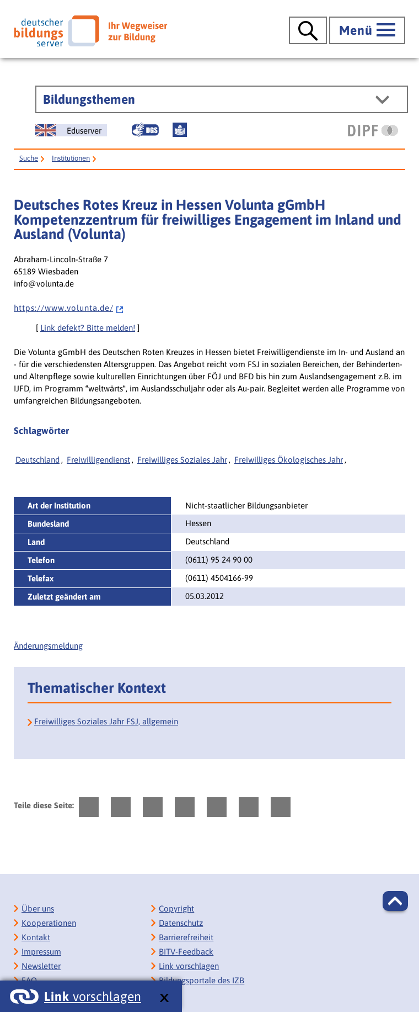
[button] (395, 901)
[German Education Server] (71, 130)
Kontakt (36, 937)
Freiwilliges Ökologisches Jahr (288, 459)
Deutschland (37, 459)
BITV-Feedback (186, 951)
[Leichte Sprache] (179, 129)
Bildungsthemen (89, 99)
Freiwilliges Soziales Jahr (182, 459)
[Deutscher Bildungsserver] (90, 30)
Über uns (38, 908)
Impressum (41, 951)
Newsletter (41, 966)
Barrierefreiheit (186, 937)
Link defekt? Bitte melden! (87, 327)
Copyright (176, 908)
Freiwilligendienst (98, 459)
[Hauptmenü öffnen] (367, 30)
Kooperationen (49, 923)
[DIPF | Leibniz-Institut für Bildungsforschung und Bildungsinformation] (373, 130)
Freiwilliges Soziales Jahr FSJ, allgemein (106, 721)
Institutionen (71, 158)
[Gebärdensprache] (145, 129)
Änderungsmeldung (48, 645)
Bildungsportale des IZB (201, 980)
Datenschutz (181, 923)
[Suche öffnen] (308, 30)
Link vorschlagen (189, 966)
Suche (28, 158)
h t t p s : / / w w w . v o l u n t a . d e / (69, 307)
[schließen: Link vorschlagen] (164, 998)
